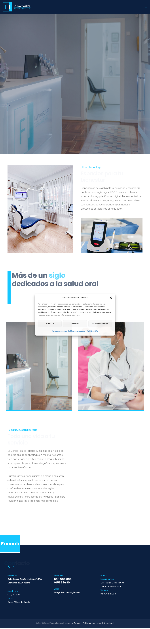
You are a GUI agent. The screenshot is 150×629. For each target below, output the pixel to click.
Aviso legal (109, 623)
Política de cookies (59, 330)
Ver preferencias (100, 323)
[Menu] (145, 7)
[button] (110, 297)
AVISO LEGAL (92, 330)
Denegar (75, 323)
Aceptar (50, 323)
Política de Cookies (72, 623)
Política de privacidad (76, 330)
